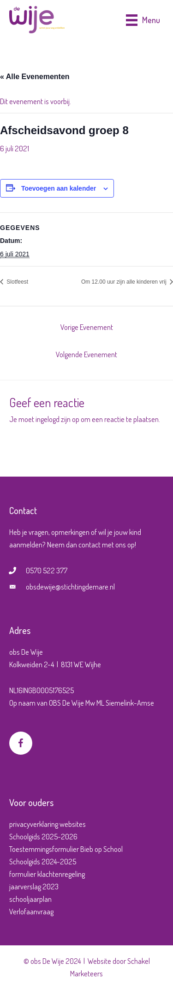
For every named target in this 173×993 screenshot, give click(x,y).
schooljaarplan (30, 899)
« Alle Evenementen (35, 77)
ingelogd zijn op (57, 419)
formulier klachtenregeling (47, 874)
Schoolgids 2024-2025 (42, 861)
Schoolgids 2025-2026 (43, 836)
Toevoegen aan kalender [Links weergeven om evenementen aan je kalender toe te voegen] (58, 188)
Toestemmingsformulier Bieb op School (66, 849)
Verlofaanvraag (31, 911)
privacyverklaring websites (47, 824)
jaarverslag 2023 (34, 886)
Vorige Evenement (86, 327)
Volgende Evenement (86, 354)
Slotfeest (16, 282)
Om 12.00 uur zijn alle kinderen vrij (124, 282)
